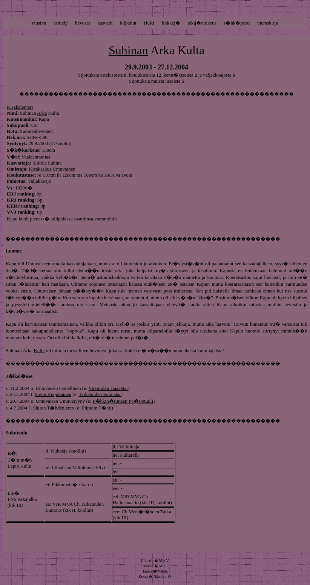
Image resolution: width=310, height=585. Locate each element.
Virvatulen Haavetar (108, 388)
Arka (42, 113)
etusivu (39, 23)
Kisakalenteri (20, 107)
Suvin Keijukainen (53, 394)
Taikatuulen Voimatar (100, 394)
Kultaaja (59, 451)
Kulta (39, 350)
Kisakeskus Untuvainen (52, 169)
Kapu (12, 219)
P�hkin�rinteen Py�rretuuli (122, 401)
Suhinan (128, 50)
